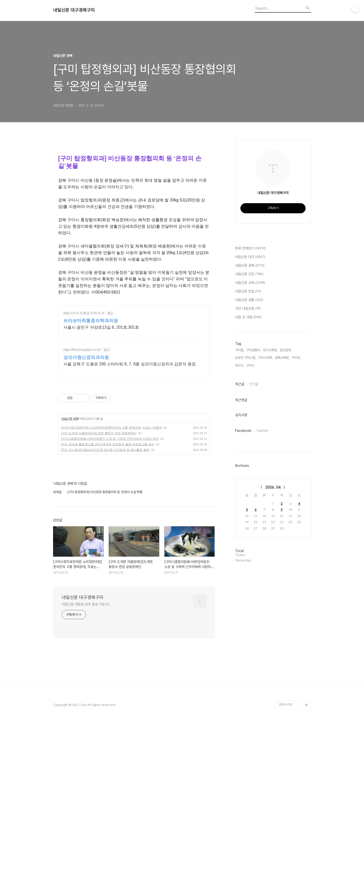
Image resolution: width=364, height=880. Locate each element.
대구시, (239, 517)
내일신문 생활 (249, 451)
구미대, (296, 509)
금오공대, (285, 502)
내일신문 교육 (250, 434)
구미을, (239, 502)
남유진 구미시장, (245, 509)
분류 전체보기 (250, 400)
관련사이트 (286, 789)
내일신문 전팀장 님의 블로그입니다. (86, 689)
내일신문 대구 (250, 408)
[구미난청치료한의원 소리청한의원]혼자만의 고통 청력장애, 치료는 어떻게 (111, 512)
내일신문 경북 (69, 503)
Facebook (243, 582)
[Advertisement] (134, 336)
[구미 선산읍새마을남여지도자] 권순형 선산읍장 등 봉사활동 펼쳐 (105, 534)
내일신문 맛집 (248, 443)
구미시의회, (265, 509)
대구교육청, (270, 502)
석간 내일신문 (248, 460)
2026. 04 (273, 639)
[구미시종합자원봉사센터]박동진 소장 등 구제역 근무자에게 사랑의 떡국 (110, 523)
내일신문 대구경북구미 (74, 10)
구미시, (250, 517)
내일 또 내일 (248, 469)
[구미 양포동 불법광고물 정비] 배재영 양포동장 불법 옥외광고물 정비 (107, 529)
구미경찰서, (253, 502)
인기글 (253, 536)
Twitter (262, 582)
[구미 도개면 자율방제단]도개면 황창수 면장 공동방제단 (98, 517)
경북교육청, (282, 509)
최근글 (239, 536)
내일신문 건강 (249, 426)
